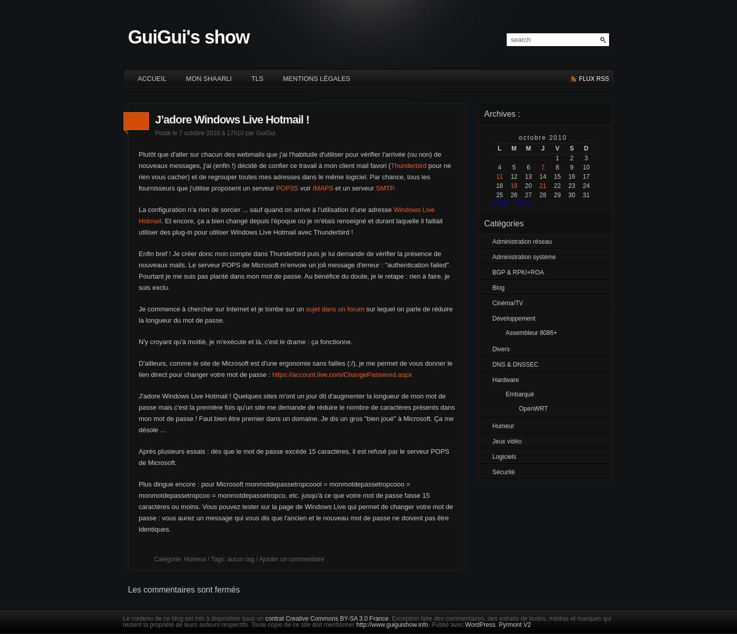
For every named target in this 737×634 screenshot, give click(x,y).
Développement (513, 318)
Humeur (195, 559)
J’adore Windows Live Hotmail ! (232, 119)
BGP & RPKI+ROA (518, 272)
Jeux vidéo (507, 441)
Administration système (524, 257)
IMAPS (323, 188)
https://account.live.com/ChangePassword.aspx (342, 374)
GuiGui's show (189, 37)
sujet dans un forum (335, 309)
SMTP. (386, 188)
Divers (501, 349)
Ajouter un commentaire (291, 559)
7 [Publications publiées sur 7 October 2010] (543, 167)
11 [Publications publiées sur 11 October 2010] (499, 176)
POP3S (287, 188)
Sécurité (503, 472)
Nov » (523, 202)
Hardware (505, 380)
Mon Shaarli (209, 78)
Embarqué (520, 394)
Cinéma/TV (507, 303)
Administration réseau (522, 241)
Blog (498, 287)
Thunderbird (408, 166)
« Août (501, 202)
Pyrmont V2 (515, 624)
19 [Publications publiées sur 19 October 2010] (514, 185)
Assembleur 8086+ (531, 332)
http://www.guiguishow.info (392, 624)
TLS (257, 78)
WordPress (480, 624)
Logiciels (504, 456)
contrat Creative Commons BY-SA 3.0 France (326, 618)
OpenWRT (533, 408)
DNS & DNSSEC (515, 364)
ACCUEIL (152, 78)
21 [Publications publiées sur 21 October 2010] (542, 185)
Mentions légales (316, 78)
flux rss (594, 78)
